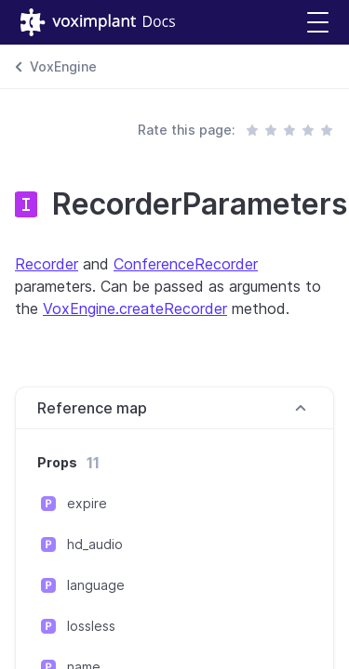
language (96, 585)
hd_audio (95, 544)
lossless (91, 626)
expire (87, 503)
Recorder (46, 264)
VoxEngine (63, 66)
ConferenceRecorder (186, 264)
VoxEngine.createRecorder (135, 308)
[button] (318, 23)
